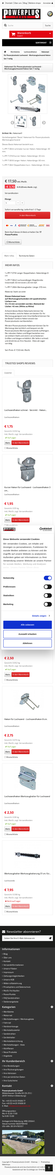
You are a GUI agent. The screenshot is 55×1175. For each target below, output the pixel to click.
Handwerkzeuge (11, 1026)
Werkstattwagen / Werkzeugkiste (19, 1019)
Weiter (44, 123)
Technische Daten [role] (26, 255)
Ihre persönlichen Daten (14, 1077)
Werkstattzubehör (12, 1030)
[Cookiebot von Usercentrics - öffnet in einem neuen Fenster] (39, 529)
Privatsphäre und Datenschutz (17, 987)
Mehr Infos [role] (9, 255)
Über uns (18, 3)
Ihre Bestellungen (12, 1066)
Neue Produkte (10, 1052)
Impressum (9, 972)
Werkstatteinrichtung (13, 1041)
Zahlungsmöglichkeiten (14, 976)
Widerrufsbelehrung (13, 983)
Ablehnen (27, 643)
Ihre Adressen (10, 1073)
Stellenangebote (11, 1001)
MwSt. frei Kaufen (11, 990)
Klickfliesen (9, 1048)
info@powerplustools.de (19, 1106)
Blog (25, 3)
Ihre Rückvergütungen (13, 1069)
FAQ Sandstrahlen (12, 998)
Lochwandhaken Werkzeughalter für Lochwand (27, 796)
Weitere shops (35, 3)
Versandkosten (11, 193)
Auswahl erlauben (27, 634)
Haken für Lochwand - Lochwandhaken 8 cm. (25, 719)
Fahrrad (7, 1022)
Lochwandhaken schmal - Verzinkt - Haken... (25, 410)
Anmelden (47, 3)
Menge (8, 199)
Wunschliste (13, 242)
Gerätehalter (9, 1037)
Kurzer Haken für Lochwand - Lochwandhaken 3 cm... (27, 489)
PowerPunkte (11, 234)
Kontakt (9, 3)
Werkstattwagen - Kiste (14, 1045)
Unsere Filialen (10, 968)
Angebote (8, 1056)
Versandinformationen (14, 965)
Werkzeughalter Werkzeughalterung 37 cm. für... (27, 873)
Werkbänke (9, 1011)
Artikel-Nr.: (7, 133)
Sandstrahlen (10, 1033)
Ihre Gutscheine (11, 1080)
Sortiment (43, 42)
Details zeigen (39, 616)
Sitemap (34, 1162)
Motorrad (8, 1015)
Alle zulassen (27, 624)
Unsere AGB (9, 979)
